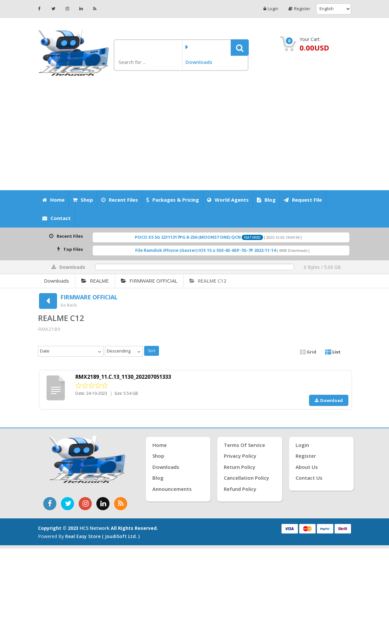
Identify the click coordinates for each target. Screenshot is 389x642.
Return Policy (239, 467)
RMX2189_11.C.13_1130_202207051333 (123, 376)
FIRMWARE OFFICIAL (149, 280)
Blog (266, 199)
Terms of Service (244, 445)
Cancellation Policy (246, 477)
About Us (307, 467)
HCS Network (94, 528)
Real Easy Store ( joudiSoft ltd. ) (102, 536)
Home (53, 199)
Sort (151, 350)
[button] (240, 47)
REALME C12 (207, 280)
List (332, 352)
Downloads (56, 280)
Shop (83, 199)
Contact (56, 218)
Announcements (172, 489)
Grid (308, 352)
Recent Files (119, 199)
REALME (95, 280)
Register (299, 8)
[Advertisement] (195, 133)
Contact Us (309, 477)
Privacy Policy (240, 455)
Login (270, 8)
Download (329, 400)
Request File (303, 199)
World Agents (228, 199)
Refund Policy (240, 489)
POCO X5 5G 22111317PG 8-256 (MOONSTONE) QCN (198, 237)
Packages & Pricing (172, 199)
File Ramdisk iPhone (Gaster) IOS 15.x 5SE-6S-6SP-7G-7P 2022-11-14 (215, 250)
